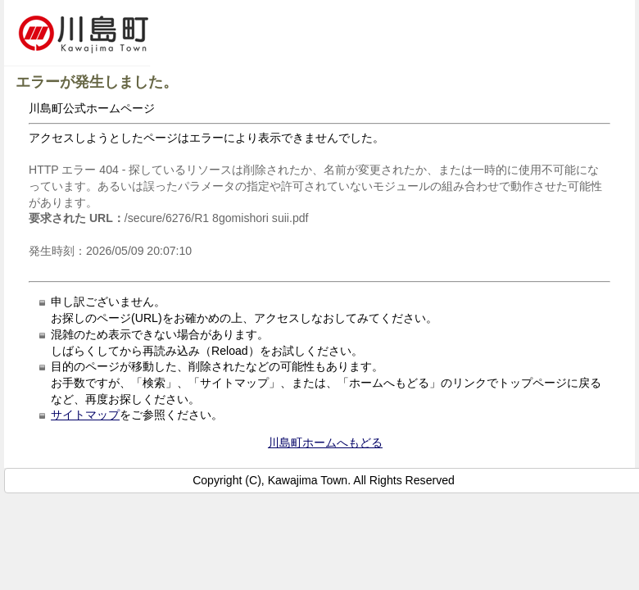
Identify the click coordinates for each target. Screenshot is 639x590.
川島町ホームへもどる (325, 442)
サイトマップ (85, 414)
